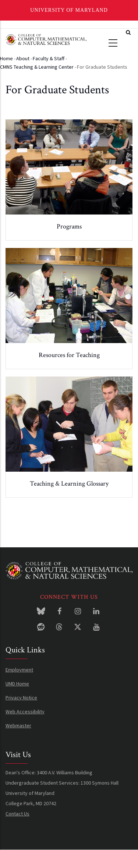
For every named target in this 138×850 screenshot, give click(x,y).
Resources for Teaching (69, 355)
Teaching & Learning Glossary (69, 483)
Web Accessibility (25, 711)
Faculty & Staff (48, 58)
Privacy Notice (21, 697)
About (22, 58)
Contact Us (17, 813)
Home (6, 58)
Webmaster (18, 725)
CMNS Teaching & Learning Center (37, 67)
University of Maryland (69, 10)
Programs (69, 226)
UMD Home (17, 683)
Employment (19, 669)
